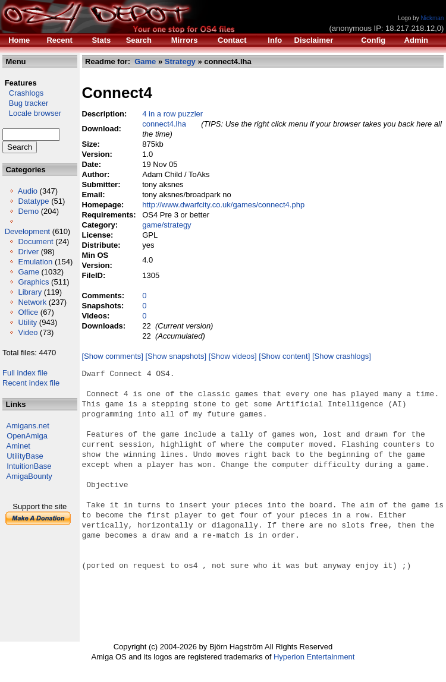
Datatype (33, 201)
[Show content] (284, 356)
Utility (27, 322)
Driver (28, 251)
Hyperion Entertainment (314, 656)
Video (27, 332)
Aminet (18, 445)
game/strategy (166, 224)
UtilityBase (25, 455)
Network (32, 302)
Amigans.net (28, 425)
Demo (28, 211)
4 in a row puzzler (172, 113)
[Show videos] (233, 356)
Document (35, 241)
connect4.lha (164, 123)
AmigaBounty (29, 476)
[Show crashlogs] (341, 356)
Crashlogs (22, 93)
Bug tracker (25, 103)
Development (28, 231)
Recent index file (30, 382)
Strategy (180, 61)
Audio (27, 191)
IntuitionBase (29, 466)
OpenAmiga (27, 435)
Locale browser (31, 113)
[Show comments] (112, 356)
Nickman (432, 18)
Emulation (35, 261)
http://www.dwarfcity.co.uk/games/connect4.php (223, 204)
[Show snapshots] (176, 356)
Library (30, 292)
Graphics (33, 281)
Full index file (25, 372)
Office (28, 312)
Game (28, 271)
